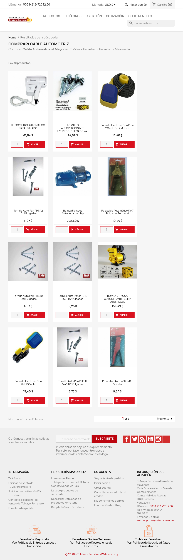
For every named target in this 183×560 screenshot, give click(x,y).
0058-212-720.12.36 (36, 4)
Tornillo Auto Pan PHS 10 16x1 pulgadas (28, 298)
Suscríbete (104, 439)
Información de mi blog (108, 505)
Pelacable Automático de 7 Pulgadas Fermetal (117, 212)
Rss (142, 439)
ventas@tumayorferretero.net (156, 520)
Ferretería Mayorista (20, 508)
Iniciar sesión (102, 483)
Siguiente (165, 419)
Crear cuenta (102, 487)
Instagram (158, 439)
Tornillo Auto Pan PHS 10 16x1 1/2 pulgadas (72, 298)
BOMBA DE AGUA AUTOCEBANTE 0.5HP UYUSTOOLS (117, 299)
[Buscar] (151, 23)
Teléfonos (72, 16)
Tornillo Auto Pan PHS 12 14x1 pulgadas (28, 212)
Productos (50, 16)
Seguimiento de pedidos (109, 478)
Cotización (115, 16)
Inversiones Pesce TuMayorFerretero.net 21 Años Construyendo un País (70, 482)
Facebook (126, 439)
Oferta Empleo (140, 16)
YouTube (150, 439)
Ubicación (94, 16)
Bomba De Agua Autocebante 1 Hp (73, 212)
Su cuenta (102, 472)
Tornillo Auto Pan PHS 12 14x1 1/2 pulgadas (72, 383)
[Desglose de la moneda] (111, 5)
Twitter (134, 439)
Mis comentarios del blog (109, 500)
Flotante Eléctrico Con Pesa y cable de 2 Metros (117, 127)
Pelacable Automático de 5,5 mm (117, 383)
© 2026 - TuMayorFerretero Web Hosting (91, 554)
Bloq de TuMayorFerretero (67, 507)
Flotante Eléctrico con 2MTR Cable (28, 383)
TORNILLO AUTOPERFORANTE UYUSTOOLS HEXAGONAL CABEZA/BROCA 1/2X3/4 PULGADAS (72, 131)
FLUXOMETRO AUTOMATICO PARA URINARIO (28, 127)
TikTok (166, 439)
